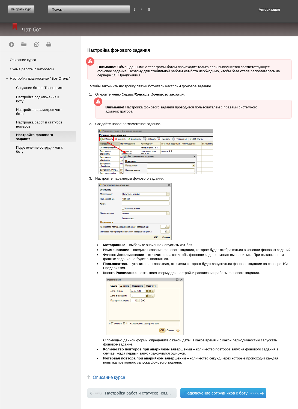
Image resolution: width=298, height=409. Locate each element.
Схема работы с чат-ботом (32, 69)
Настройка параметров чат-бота (39, 112)
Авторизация (269, 9)
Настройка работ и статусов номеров (39, 124)
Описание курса (23, 60)
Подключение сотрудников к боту (39, 149)
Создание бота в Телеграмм (39, 88)
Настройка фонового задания (34, 137)
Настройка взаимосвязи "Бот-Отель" (40, 78)
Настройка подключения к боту (37, 99)
